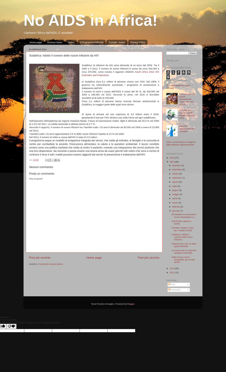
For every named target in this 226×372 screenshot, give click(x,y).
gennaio (176, 211)
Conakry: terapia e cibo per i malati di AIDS (183, 229)
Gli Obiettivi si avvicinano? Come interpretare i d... (184, 215)
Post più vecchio (148, 257)
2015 (172, 158)
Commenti (174, 290)
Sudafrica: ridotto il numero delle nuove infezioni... (182, 237)
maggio (176, 194)
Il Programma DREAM (91, 42)
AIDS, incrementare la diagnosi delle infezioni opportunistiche (181, 143)
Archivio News (54, 42)
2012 (172, 272)
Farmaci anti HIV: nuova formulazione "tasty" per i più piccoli (187, 99)
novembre (177, 169)
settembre (177, 178)
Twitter (71, 42)
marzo (175, 202)
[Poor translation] (11, 326)
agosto (175, 182)
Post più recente (40, 257)
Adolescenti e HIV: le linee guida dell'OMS (184, 245)
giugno (175, 190)
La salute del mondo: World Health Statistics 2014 (186, 114)
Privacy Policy (137, 42)
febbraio (176, 207)
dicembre (176, 165)
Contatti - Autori (117, 42)
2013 (172, 268)
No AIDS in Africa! (91, 20)
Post (171, 284)
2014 (172, 162)
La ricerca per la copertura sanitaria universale (184, 251)
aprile (175, 198)
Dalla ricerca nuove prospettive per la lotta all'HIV (183, 259)
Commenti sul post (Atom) (50, 264)
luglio (175, 186)
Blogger (130, 304)
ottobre (175, 174)
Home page (36, 42)
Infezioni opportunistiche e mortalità (187, 128)
